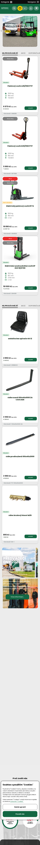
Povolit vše (20, 814)
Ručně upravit (20, 807)
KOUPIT (30, 108)
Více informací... (17, 597)
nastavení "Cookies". (17, 801)
